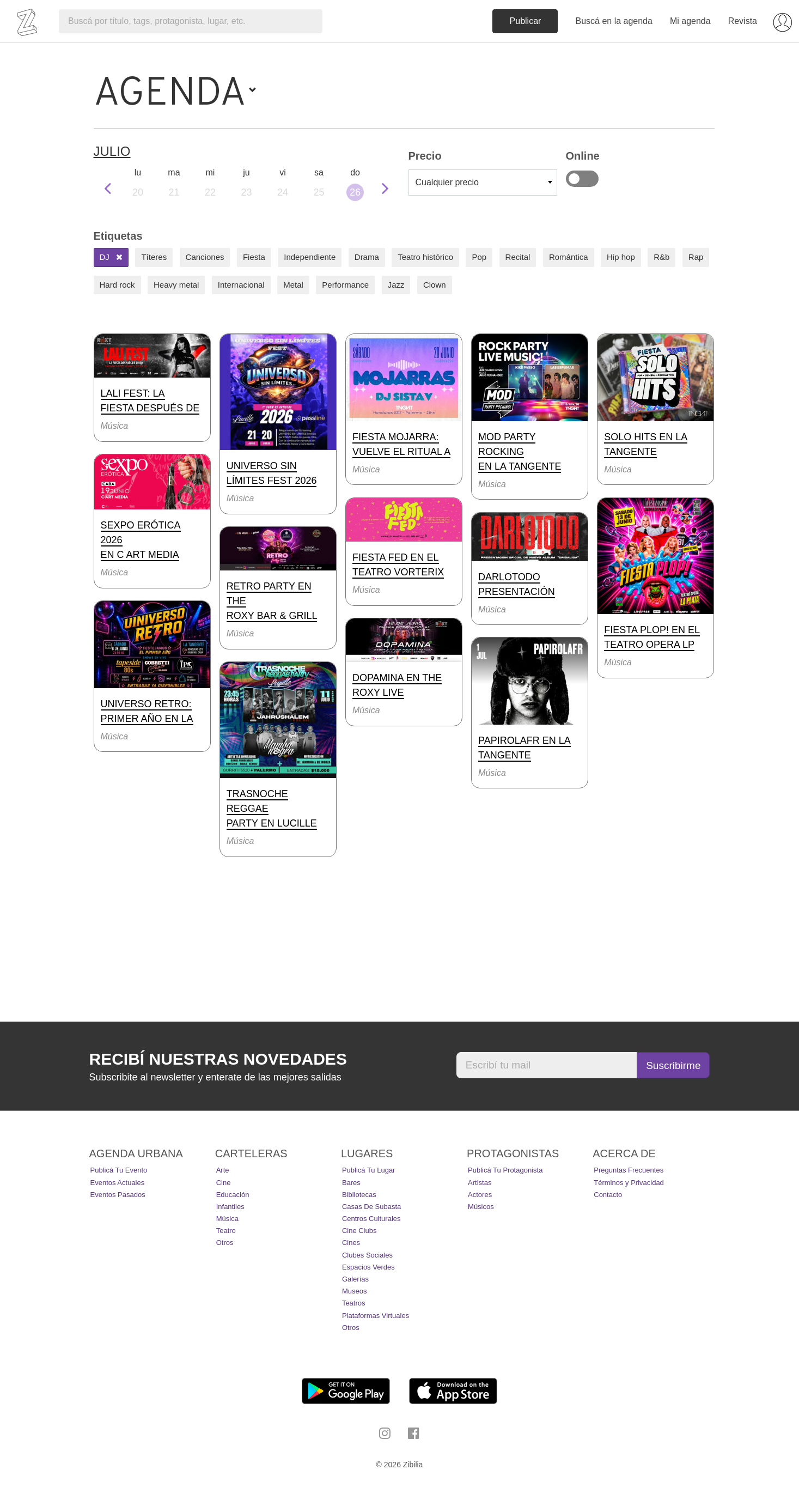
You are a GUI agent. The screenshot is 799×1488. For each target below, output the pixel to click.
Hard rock (117, 284)
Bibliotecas (359, 1195)
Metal (293, 284)
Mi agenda (690, 21)
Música (227, 1218)
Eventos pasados (117, 1195)
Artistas (479, 1183)
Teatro (226, 1230)
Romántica (568, 257)
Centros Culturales (371, 1218)
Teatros (353, 1303)
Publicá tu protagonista (505, 1170)
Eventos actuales (117, 1183)
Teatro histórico (425, 257)
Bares (351, 1183)
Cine (223, 1183)
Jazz (396, 284)
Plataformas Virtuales (375, 1315)
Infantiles (230, 1206)
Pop (479, 257)
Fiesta (254, 257)
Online (582, 179)
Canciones (205, 257)
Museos (354, 1291)
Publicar (525, 21)
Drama (367, 257)
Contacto (608, 1195)
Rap (696, 257)
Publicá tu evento (119, 1170)
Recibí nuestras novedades (218, 1059)
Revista (742, 21)
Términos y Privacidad (629, 1183)
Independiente (310, 257)
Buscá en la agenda (613, 21)
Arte (222, 1170)
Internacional (241, 284)
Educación (232, 1195)
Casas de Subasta (371, 1206)
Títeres (154, 257)
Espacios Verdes (368, 1267)
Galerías (355, 1279)
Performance (345, 284)
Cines (351, 1242)
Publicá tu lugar (368, 1170)
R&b (661, 257)
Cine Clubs (359, 1230)
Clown (434, 284)
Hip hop (621, 257)
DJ (111, 257)
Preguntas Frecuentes (628, 1170)
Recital (517, 257)
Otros (225, 1242)
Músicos (481, 1206)
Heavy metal (176, 284)
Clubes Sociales (367, 1255)
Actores (480, 1195)
